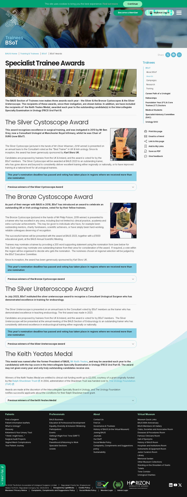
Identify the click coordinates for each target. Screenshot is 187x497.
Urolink (52, 449)
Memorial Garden (145, 458)
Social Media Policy (102, 442)
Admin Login (122, 490)
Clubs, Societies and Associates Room (155, 429)
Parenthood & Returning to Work (63, 442)
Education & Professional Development (67, 422)
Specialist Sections (58, 445)
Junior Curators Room (147, 452)
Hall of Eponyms (145, 439)
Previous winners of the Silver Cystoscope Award (71, 186)
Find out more (110, 3)
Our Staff (98, 439)
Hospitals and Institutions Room (152, 445)
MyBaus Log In (161, 12)
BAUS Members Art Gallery (150, 426)
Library (141, 455)
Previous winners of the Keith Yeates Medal (71, 400)
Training (149, 88)
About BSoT (151, 72)
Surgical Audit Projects (15, 439)
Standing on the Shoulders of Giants (154, 465)
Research (150, 84)
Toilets (141, 468)
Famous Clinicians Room (149, 435)
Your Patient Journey (14, 445)
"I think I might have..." (15, 435)
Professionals (57, 414)
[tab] (71, 187)
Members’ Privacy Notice (16, 490)
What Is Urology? (13, 426)
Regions (53, 439)
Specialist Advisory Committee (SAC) (160, 116)
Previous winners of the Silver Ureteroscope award (71, 343)
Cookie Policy (84, 488)
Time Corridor (144, 471)
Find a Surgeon (12, 419)
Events (52, 432)
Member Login (107, 490)
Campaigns (151, 80)
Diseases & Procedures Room (151, 432)
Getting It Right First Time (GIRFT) (64, 435)
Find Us (97, 422)
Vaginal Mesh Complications (18, 442)
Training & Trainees (29, 53)
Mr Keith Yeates (79, 361)
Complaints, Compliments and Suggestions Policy (53, 490)
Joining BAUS (100, 432)
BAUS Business (56, 419)
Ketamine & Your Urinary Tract (18, 432)
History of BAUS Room (148, 442)
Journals (97, 435)
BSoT (44, 53)
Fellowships (151, 98)
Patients (9, 414)
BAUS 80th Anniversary (148, 422)
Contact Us (99, 419)
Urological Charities (146, 475)
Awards (149, 76)
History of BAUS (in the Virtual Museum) (111, 429)
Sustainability (100, 452)
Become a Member (128, 12)
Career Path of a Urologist (158, 93)
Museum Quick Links (147, 419)
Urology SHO (152, 122)
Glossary (9, 429)
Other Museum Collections (150, 462)
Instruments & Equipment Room (152, 449)
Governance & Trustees (104, 426)
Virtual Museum (146, 414)
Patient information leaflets (17, 422)
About (97, 414)
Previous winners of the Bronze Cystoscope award (71, 278)
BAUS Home (11, 53)
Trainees (149, 62)
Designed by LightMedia (63, 488)
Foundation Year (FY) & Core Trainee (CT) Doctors (159, 104)
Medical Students (154, 110)
